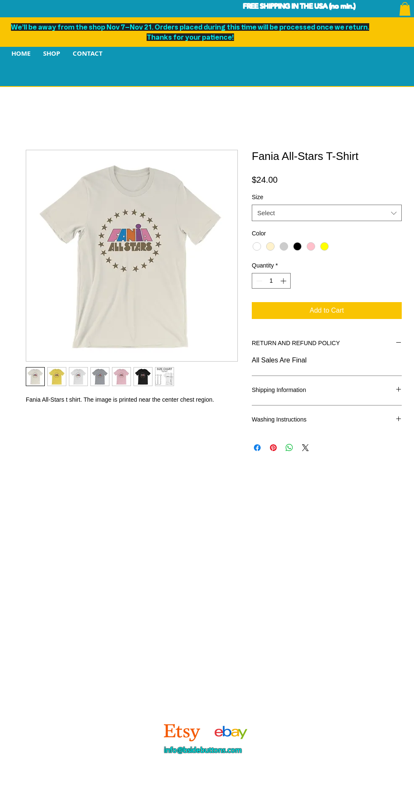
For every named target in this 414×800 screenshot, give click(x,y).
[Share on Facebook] (257, 448)
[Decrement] (258, 280)
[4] (229, 732)
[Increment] (284, 280)
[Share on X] (305, 448)
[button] (405, 9)
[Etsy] (182, 732)
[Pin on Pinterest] (273, 448)
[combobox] (327, 213)
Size (257, 197)
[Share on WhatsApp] (289, 448)
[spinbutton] (271, 280)
